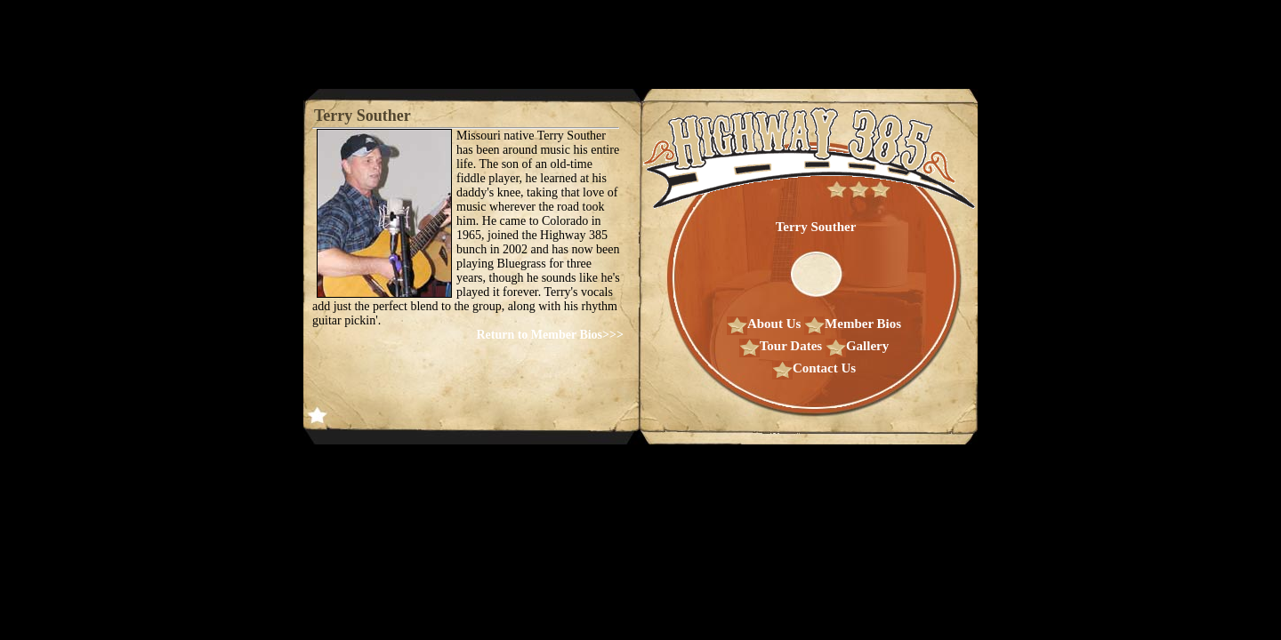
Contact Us (814, 368)
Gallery (857, 346)
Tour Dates (780, 346)
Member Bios (852, 323)
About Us (764, 323)
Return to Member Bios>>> (550, 334)
